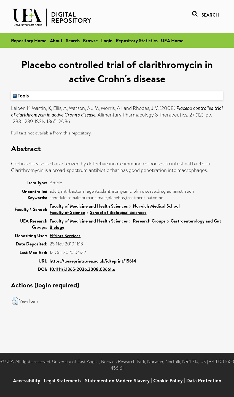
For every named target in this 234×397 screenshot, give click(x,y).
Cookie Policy (168, 380)
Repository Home (29, 40)
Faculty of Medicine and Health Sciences (89, 206)
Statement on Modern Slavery (117, 380)
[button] (15, 301)
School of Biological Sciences (118, 212)
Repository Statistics (137, 40)
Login (106, 40)
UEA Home (172, 40)
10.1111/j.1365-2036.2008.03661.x (82, 269)
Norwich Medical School (156, 206)
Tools (21, 95)
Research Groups (149, 221)
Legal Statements (62, 380)
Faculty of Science (67, 212)
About (56, 40)
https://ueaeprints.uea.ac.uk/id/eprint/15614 (93, 261)
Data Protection (203, 380)
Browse (90, 40)
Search (73, 40)
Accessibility (26, 380)
